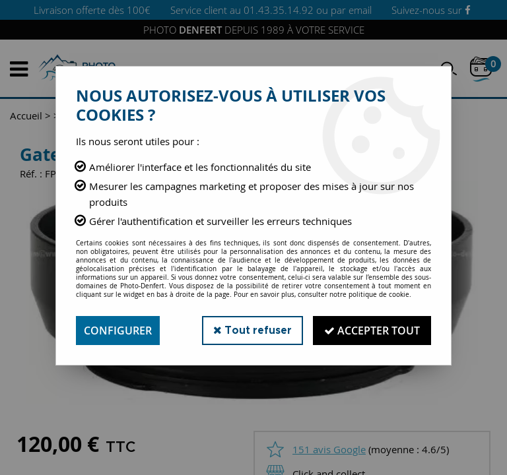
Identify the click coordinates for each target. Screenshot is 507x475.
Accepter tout (372, 330)
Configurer (118, 330)
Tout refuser (252, 330)
